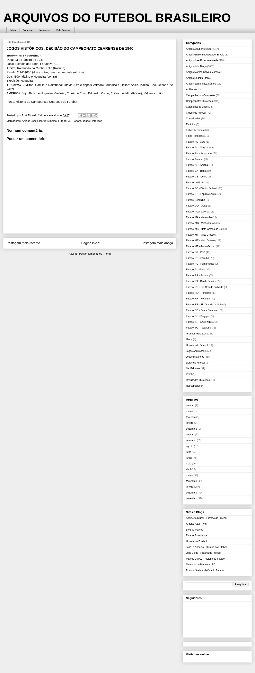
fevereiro (191, 417)
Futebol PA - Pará (195, 252)
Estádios (190, 124)
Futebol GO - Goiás (196, 205)
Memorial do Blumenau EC (200, 564)
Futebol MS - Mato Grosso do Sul (204, 229)
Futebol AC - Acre (195, 141)
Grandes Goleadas (196, 333)
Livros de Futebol (195, 362)
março (189, 411)
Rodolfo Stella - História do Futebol (205, 570)
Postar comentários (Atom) (95, 253)
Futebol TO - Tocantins (198, 327)
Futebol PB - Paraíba (197, 258)
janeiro (189, 422)
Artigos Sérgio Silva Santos (201, 83)
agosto (189, 446)
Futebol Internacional (197, 211)
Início (13, 30)
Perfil (189, 374)
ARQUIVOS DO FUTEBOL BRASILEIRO (117, 18)
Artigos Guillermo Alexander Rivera (205, 54)
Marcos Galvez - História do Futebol (205, 558)
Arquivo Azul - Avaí (196, 523)
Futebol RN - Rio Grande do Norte (204, 287)
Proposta (28, 30)
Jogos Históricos (92, 120)
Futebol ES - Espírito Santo (201, 194)
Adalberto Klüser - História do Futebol (206, 518)
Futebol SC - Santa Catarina (201, 310)
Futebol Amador (194, 159)
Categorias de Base (197, 106)
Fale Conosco (63, 30)
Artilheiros (191, 89)
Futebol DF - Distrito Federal (201, 188)
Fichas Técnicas (195, 130)
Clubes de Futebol (196, 112)
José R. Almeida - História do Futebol (206, 547)
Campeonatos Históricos (199, 101)
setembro (191, 440)
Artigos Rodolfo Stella (198, 78)
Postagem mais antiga (157, 243)
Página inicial (90, 243)
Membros (44, 30)
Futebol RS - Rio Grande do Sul (203, 304)
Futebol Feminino (195, 200)
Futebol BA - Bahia (196, 170)
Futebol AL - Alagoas (197, 147)
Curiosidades (193, 118)
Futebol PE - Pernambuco (200, 263)
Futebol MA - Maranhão (199, 217)
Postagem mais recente (23, 243)
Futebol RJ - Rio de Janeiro (201, 281)
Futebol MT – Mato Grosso (200, 246)
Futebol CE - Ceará (69, 120)
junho (189, 457)
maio (188, 463)
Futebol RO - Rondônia (198, 292)
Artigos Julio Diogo (196, 66)
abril (188, 469)
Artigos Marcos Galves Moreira (203, 72)
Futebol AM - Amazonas (199, 153)
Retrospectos (193, 385)
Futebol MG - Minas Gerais (201, 223)
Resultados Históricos (198, 380)
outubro (190, 405)
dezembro (191, 428)
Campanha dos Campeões (200, 95)
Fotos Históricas (195, 135)
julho (188, 452)
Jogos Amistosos (195, 351)
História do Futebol (196, 541)
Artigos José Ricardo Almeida (39, 120)
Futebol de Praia (195, 182)
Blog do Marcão (194, 529)
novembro (191, 498)
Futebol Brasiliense (196, 535)
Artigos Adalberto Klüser (199, 48)
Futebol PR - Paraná (197, 275)
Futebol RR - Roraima (198, 298)
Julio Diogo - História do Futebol (203, 552)
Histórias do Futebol (197, 345)
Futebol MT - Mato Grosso (200, 234)
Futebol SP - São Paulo (199, 322)
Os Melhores (193, 368)
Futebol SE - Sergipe (197, 316)
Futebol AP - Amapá (197, 165)
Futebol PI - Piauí (195, 269)
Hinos (189, 339)
